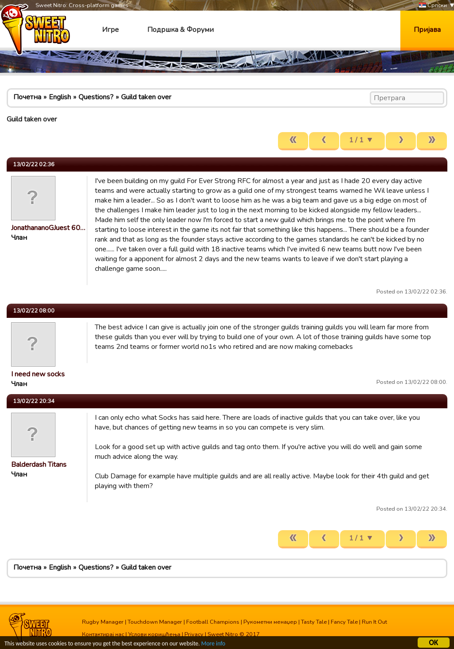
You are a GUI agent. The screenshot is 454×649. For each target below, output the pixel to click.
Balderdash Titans (39, 464)
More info (213, 645)
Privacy (194, 634)
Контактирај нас (103, 634)
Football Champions (212, 622)
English (60, 97)
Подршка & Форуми (180, 30)
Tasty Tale (314, 622)
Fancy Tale (344, 622)
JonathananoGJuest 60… (48, 228)
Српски (433, 5)
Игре (110, 30)
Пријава (427, 30)
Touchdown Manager (155, 622)
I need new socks (38, 374)
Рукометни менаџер (270, 622)
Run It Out (374, 622)
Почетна (27, 97)
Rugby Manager (103, 622)
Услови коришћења (154, 634)
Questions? (96, 97)
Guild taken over (146, 97)
